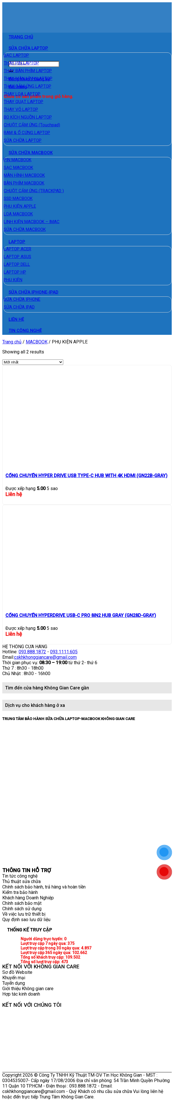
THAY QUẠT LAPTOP (23, 101)
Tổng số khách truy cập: (43, 957)
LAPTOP (17, 241)
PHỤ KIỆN (13, 279)
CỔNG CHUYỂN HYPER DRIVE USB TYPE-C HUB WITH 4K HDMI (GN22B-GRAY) (86, 475)
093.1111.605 (64, 651)
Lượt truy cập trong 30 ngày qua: (51, 948)
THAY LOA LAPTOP (22, 94)
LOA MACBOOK (18, 214)
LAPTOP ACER (17, 248)
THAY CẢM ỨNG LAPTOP (27, 86)
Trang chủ (11, 342)
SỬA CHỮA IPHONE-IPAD (33, 292)
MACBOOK (37, 342)
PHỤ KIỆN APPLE (20, 206)
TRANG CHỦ (21, 37)
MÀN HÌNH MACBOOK (24, 175)
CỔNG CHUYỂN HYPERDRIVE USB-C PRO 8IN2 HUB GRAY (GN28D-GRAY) (80, 615)
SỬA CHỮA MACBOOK (31, 152)
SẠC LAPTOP (16, 55)
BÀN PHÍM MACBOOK (24, 183)
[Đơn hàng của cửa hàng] (32, 362)
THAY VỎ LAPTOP (21, 109)
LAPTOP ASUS (17, 256)
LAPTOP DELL (17, 264)
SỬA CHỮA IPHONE (22, 299)
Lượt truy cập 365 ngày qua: (46, 952)
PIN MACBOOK (17, 159)
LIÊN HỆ (16, 319)
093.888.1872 (32, 651)
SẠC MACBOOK (18, 167)
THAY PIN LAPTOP (21, 63)
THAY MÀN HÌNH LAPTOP (28, 78)
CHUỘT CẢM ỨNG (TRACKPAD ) (34, 190)
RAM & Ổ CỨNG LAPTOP (27, 132)
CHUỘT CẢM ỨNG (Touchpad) (32, 124)
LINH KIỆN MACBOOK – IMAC (32, 221)
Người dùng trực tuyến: (42, 939)
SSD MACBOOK (18, 198)
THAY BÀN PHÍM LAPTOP (28, 70)
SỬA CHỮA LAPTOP (28, 48)
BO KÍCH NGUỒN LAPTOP (28, 117)
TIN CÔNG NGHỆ (25, 330)
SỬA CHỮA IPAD (19, 307)
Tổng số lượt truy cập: (41, 961)
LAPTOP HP (15, 272)
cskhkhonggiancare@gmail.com (45, 657)
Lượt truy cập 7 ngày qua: (44, 943)
